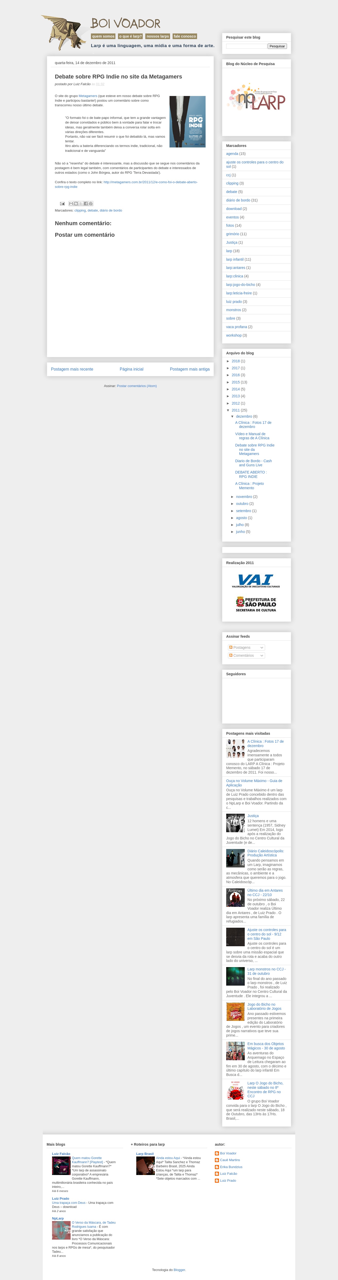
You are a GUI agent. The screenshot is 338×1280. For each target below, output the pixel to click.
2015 (236, 382)
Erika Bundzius (231, 1167)
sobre (230, 318)
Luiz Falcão (61, 1154)
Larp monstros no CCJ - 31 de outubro (267, 971)
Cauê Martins (230, 1160)
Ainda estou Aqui (168, 1158)
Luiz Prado (60, 1198)
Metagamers (88, 96)
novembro (244, 497)
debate (93, 210)
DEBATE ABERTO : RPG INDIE (251, 474)
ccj (228, 175)
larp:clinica (234, 276)
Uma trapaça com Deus (69, 1203)
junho (241, 532)
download (234, 209)
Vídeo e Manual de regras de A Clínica (252, 436)
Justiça (232, 242)
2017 (236, 368)
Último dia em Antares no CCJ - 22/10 (265, 892)
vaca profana (236, 327)
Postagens (239, 647)
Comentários (241, 655)
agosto (242, 518)
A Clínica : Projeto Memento (249, 485)
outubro (242, 504)
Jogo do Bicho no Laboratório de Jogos (265, 1006)
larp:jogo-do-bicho (240, 285)
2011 (236, 410)
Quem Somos (103, 36)
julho (240, 525)
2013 (236, 396)
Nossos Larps (158, 36)
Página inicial (131, 369)
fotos (230, 225)
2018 (236, 361)
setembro (244, 511)
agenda (232, 154)
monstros (233, 310)
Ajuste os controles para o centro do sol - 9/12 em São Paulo (267, 934)
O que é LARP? (130, 36)
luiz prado (234, 302)
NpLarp (58, 1218)
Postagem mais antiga (190, 369)
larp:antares (235, 268)
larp (229, 251)
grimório (232, 234)
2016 (236, 375)
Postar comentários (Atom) (137, 386)
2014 (236, 389)
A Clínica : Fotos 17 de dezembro (253, 424)
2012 (236, 403)
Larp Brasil (145, 1154)
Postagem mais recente (72, 369)
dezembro (244, 416)
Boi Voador (125, 23)
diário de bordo (111, 210)
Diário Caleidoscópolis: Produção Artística (266, 853)
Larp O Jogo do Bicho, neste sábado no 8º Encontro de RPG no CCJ (265, 1089)
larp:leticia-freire (239, 293)
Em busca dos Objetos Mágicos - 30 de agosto (266, 1046)
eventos (232, 217)
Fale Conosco (185, 36)
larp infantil (235, 259)
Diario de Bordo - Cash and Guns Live (253, 463)
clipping (80, 210)
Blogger (179, 1270)
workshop (234, 335)
